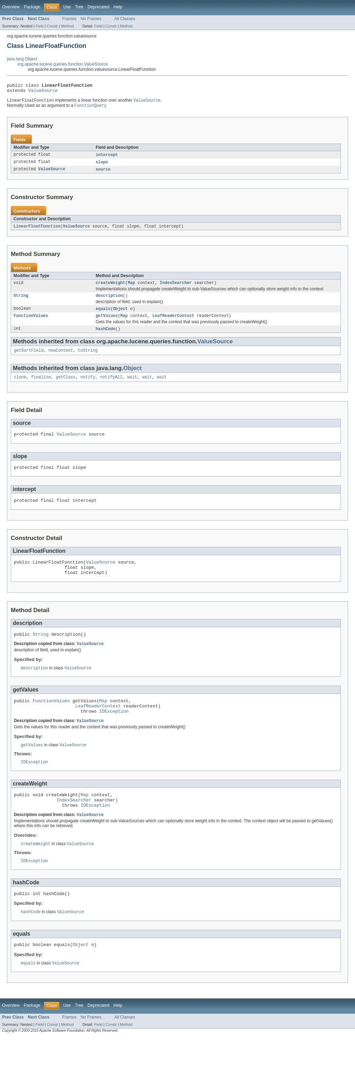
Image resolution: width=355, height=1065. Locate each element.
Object (120, 314)
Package (32, 7)
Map (131, 287)
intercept (107, 158)
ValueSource (43, 92)
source (103, 173)
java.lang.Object (22, 59)
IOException (114, 730)
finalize (41, 385)
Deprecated (99, 7)
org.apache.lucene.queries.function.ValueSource (62, 64)
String (21, 301)
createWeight (110, 287)
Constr (52, 26)
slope (102, 165)
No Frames (91, 18)
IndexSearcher (176, 287)
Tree (79, 7)
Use (67, 7)
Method (67, 26)
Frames (69, 18)
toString (88, 358)
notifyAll (111, 385)
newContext (61, 358)
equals (103, 314)
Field (39, 26)
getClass (66, 385)
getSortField (28, 358)
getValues (107, 322)
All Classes (124, 18)
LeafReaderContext (173, 322)
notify (87, 385)
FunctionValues (31, 322)
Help (117, 7)
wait (132, 385)
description (109, 301)
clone (20, 385)
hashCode (105, 335)
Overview (11, 7)
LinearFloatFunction (37, 230)
